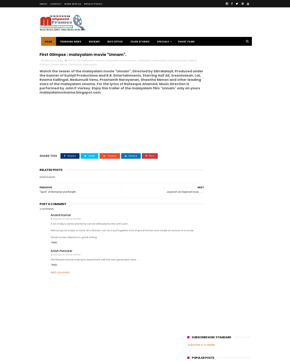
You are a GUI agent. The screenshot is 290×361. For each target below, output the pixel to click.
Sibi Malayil (104, 65)
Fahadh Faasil (197, 281)
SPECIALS (162, 41)
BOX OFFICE (113, 41)
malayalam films (226, 260)
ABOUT (44, 3)
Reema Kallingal (69, 65)
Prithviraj (229, 267)
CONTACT (56, 3)
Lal (78, 61)
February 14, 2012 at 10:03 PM (67, 224)
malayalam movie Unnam (121, 61)
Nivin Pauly (224, 274)
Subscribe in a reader (201, 62)
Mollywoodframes (52, 356)
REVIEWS (93, 41)
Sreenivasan (119, 65)
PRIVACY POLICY (93, 3)
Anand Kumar (61, 220)
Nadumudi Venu (49, 65)
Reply (54, 250)
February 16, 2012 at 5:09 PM (66, 263)
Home (47, 41)
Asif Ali (71, 61)
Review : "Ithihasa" (219, 115)
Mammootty (212, 267)
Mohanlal (194, 267)
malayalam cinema (92, 61)
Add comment (60, 281)
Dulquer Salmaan (219, 281)
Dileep (209, 274)
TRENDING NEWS (69, 41)
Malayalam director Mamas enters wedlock (225, 100)
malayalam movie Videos (152, 61)
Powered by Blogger (117, 356)
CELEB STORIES (138, 41)
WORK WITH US (72, 3)
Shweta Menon (88, 65)
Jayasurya (195, 274)
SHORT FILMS (185, 41)
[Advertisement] (183, 22)
